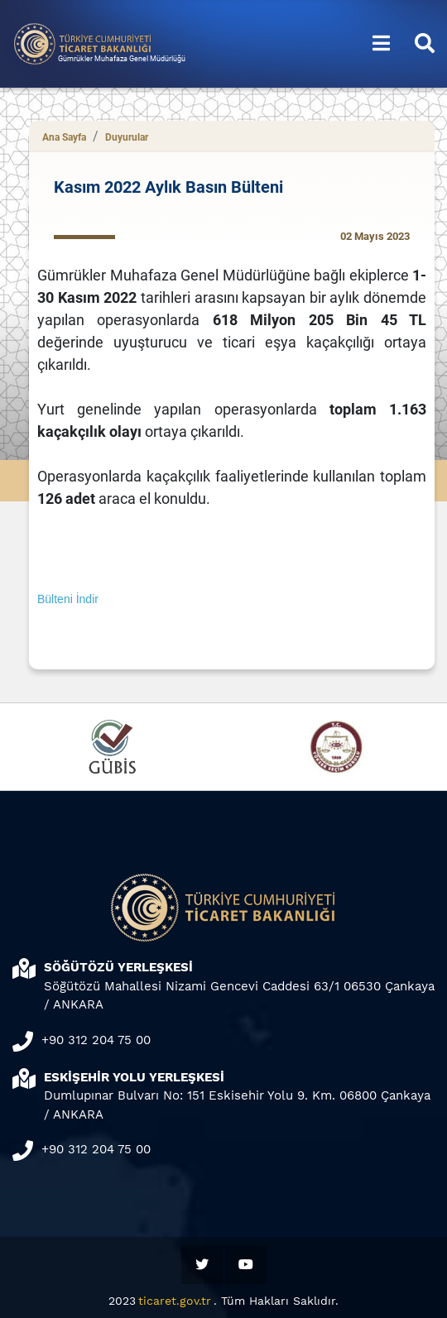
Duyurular (126, 137)
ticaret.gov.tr (174, 1300)
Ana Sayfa (64, 137)
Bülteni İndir (68, 599)
